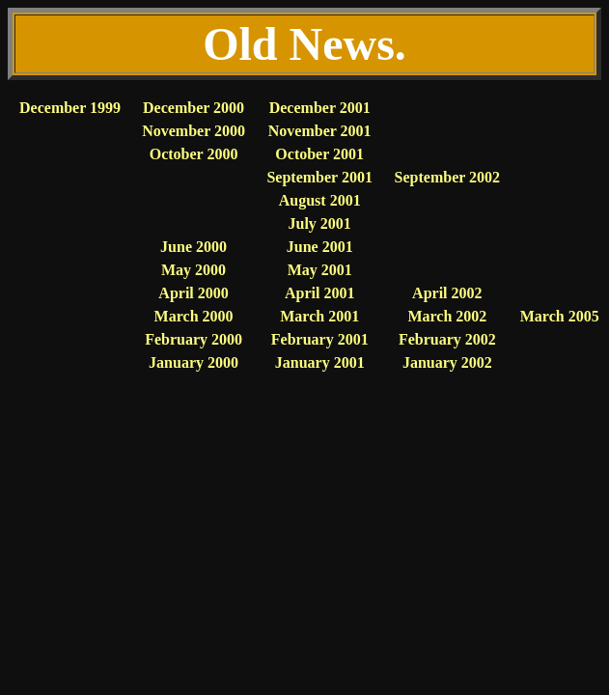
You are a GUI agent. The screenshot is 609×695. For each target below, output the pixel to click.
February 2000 (193, 339)
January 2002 (447, 362)
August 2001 (320, 200)
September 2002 (447, 177)
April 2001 (319, 293)
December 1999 (70, 107)
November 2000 (193, 131)
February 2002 (447, 339)
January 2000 (193, 362)
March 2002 (446, 316)
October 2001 (319, 154)
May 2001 (320, 270)
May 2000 (193, 270)
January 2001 (320, 362)
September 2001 (319, 177)
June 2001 (320, 246)
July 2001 (320, 223)
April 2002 (447, 293)
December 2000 (193, 107)
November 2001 (320, 131)
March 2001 (319, 316)
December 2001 (320, 107)
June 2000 (193, 246)
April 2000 (193, 293)
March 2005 (559, 316)
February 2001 (320, 339)
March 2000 (194, 316)
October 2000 (194, 154)
